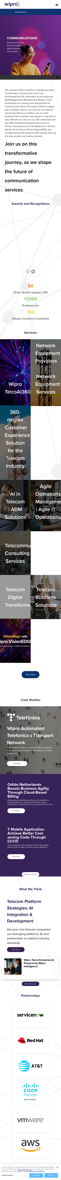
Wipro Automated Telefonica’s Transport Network (30, 735)
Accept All (36, 1175)
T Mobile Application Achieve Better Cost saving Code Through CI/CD (26, 835)
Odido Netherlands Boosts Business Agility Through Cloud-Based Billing (28, 790)
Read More (17, 763)
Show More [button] (30, 674)
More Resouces (30, 984)
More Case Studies (30, 874)
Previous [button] (28, 271)
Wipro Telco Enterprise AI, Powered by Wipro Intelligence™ (39, 963)
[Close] (57, 1167)
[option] (30, 243)
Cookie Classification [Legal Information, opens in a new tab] (37, 1171)
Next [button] (33, 271)
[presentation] (30, 674)
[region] (30, 1172)
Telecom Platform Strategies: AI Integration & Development (24, 911)
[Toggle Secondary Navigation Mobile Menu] (57, 77)
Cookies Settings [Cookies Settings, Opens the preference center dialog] (7, 1175)
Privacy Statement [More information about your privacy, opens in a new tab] (24, 1171)
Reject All (51, 1175)
